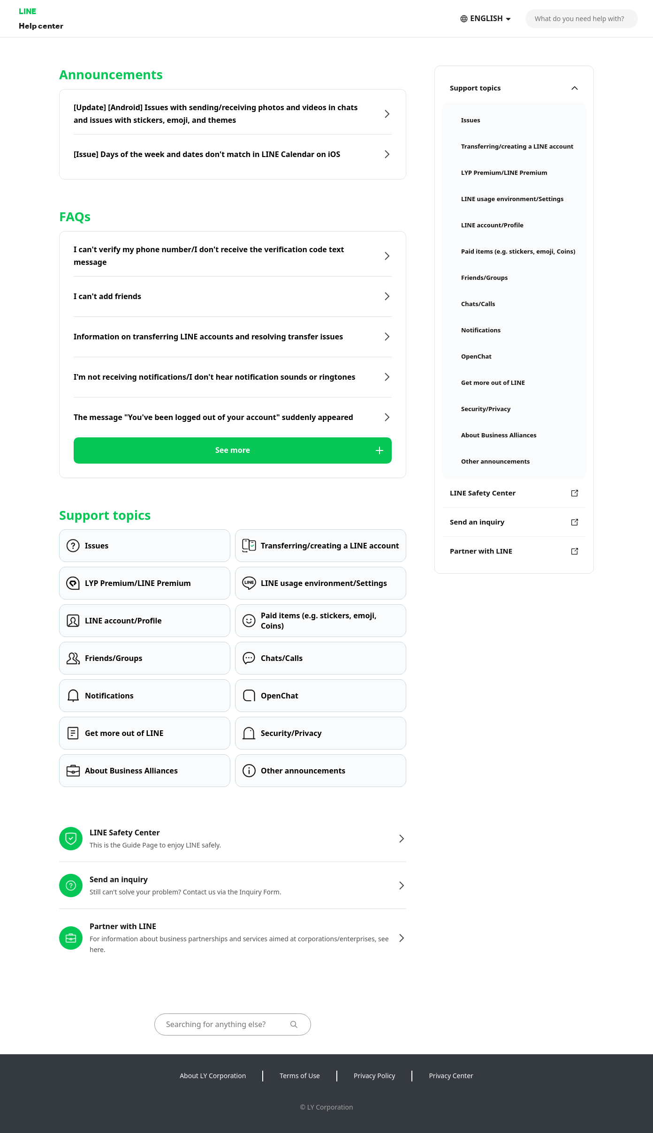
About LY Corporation (213, 1075)
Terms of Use (300, 1075)
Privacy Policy (374, 1075)
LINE (27, 11)
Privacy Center (451, 1075)
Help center (41, 25)
